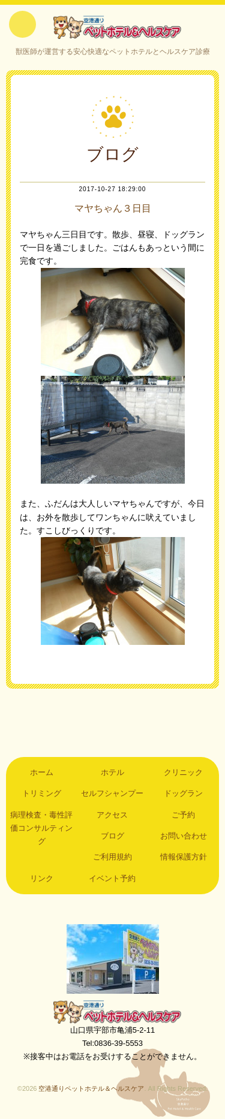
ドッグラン (183, 793)
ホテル (112, 772)
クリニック (183, 772)
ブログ (112, 835)
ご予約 (183, 814)
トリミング (41, 793)
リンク (41, 878)
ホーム (41, 772)
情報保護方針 (183, 856)
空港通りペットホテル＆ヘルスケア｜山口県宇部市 (112, 27)
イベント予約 (112, 878)
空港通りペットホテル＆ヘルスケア (112, 1012)
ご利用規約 (112, 856)
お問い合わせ (183, 835)
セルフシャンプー (112, 793)
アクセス (112, 814)
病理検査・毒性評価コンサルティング (41, 828)
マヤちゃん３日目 (112, 208)
